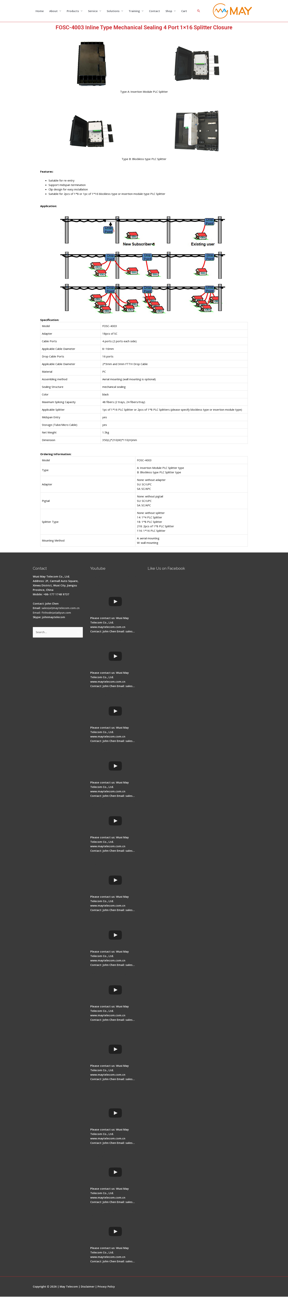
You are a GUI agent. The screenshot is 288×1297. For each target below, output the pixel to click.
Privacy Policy (107, 1287)
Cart (184, 11)
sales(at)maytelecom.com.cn (61, 608)
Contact (154, 11)
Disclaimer (88, 1287)
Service (93, 11)
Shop (168, 11)
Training (134, 11)
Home (40, 11)
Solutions (113, 11)
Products (73, 11)
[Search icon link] (199, 11)
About (53, 11)
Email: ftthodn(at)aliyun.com (52, 612)
